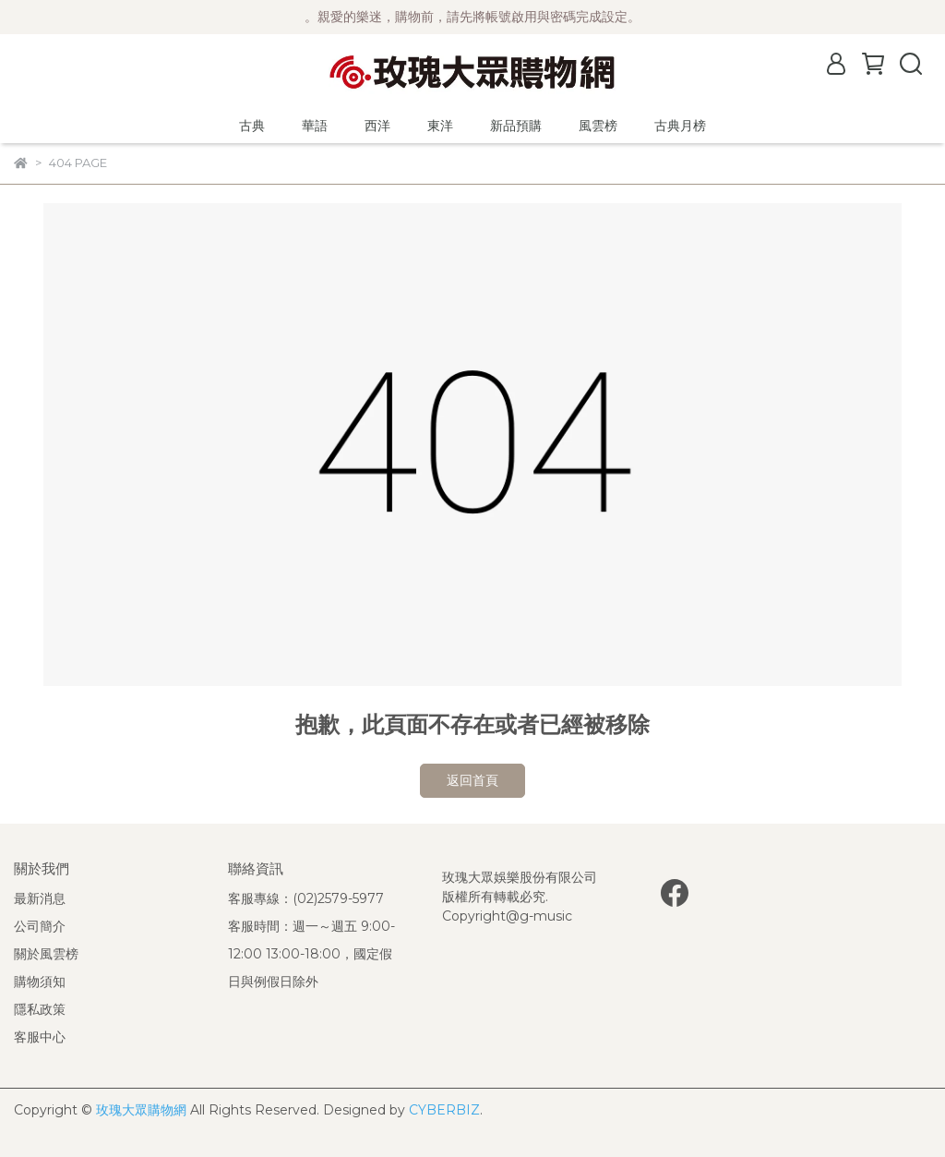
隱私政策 (40, 1009)
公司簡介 (40, 926)
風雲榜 (598, 125)
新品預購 (516, 125)
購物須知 (40, 981)
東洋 (440, 125)
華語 (315, 125)
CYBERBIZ (444, 1110)
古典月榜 (680, 125)
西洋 (377, 125)
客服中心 (40, 1037)
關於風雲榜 (46, 954)
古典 (252, 125)
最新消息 (40, 898)
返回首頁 (472, 780)
